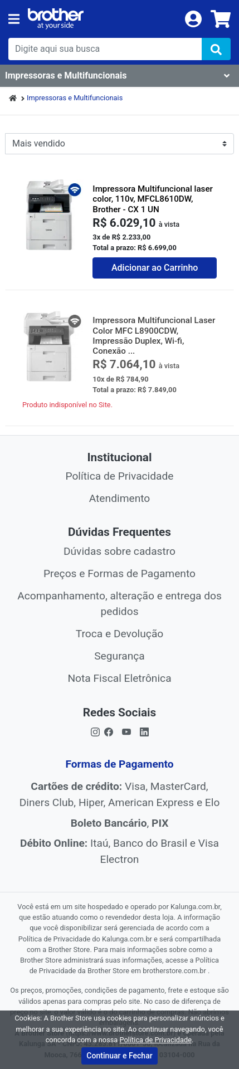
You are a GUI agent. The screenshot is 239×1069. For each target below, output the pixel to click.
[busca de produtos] (105, 49)
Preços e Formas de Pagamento (119, 573)
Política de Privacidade (119, 476)
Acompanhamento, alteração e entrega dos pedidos (119, 603)
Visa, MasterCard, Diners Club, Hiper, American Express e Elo (119, 794)
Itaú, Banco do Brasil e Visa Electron (119, 851)
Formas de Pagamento (119, 764)
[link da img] (102, 18)
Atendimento (119, 498)
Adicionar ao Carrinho (154, 267)
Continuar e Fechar (119, 1055)
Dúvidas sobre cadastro (119, 551)
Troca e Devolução (120, 633)
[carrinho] (221, 19)
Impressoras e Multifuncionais (75, 98)
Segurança (119, 656)
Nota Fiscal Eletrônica (119, 678)
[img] (216, 49)
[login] (193, 18)
